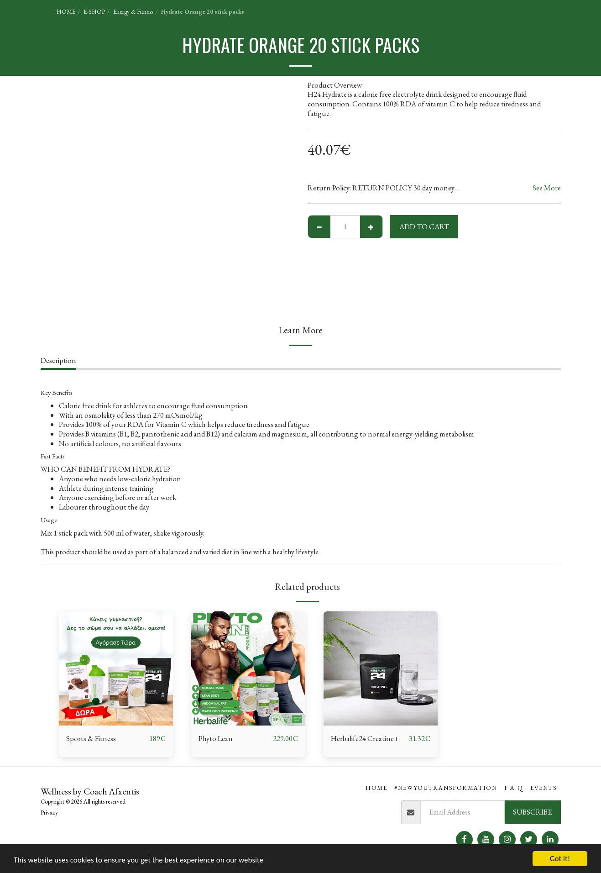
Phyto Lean (216, 738)
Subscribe (532, 812)
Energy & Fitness (133, 12)
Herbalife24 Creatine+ (364, 738)
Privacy (49, 812)
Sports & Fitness (91, 738)
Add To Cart (424, 226)
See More (547, 188)
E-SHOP (94, 12)
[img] (116, 668)
